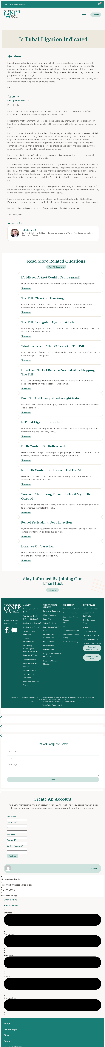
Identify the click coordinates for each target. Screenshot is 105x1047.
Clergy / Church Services (50, 606)
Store (6, 1035)
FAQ (64, 623)
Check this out (30, 651)
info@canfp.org (11, 620)
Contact (8, 1041)
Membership (68, 605)
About (7, 1023)
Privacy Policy (46, 705)
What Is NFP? (10, 899)
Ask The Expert (11, 1029)
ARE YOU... (27, 605)
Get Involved (89, 605)
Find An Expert (11, 905)
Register (12, 856)
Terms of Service (57, 705)
